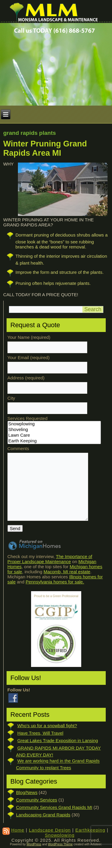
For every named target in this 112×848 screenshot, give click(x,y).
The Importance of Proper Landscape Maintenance (49, 559)
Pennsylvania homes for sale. (55, 581)
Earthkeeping (90, 829)
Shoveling (54, 430)
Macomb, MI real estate (67, 571)
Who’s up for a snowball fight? (47, 725)
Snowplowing (54, 424)
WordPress (34, 844)
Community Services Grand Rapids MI (54, 807)
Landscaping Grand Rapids (43, 814)
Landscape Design (50, 829)
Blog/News (27, 792)
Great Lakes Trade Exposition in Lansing (57, 740)
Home (17, 829)
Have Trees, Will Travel (40, 733)
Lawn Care (54, 435)
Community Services (36, 799)
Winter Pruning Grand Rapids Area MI (45, 148)
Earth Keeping (54, 441)
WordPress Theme (60, 844)
